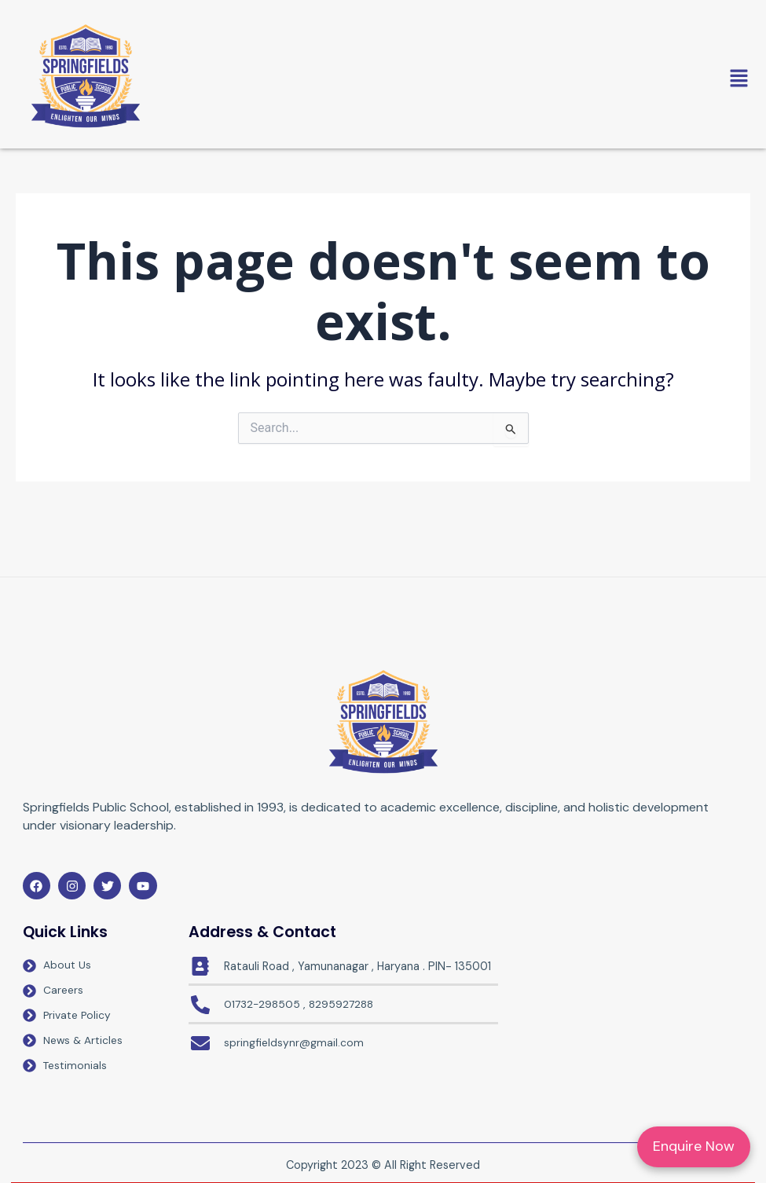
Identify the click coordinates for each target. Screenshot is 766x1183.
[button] (463, 79)
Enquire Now (694, 1146)
